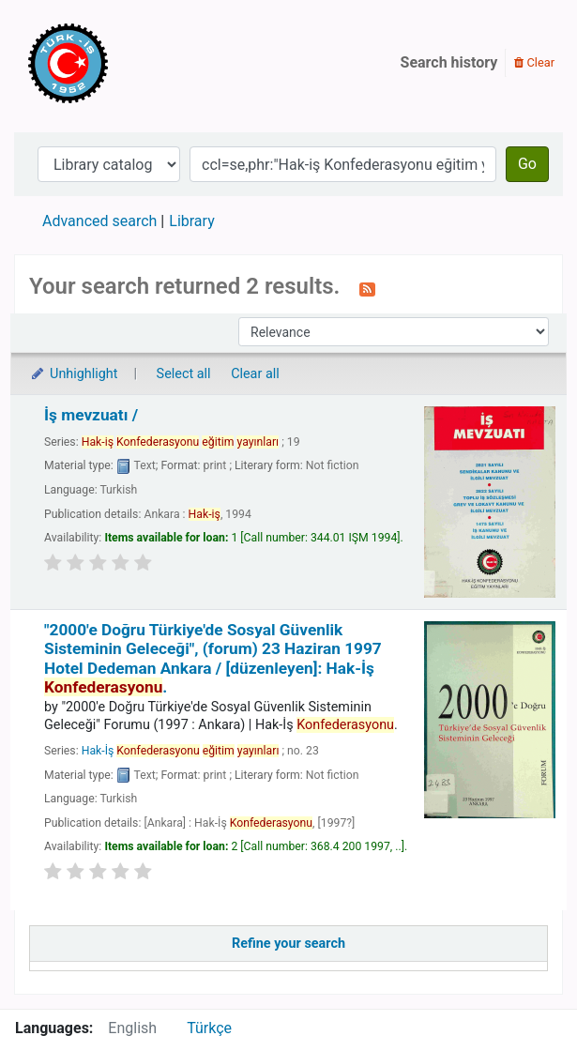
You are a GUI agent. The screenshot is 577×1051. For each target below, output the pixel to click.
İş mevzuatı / (91, 414)
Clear (534, 62)
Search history (449, 62)
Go (527, 164)
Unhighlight (73, 374)
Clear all (255, 374)
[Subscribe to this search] (367, 288)
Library (191, 221)
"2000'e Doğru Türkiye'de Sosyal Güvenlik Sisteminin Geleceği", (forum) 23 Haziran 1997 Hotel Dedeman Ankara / (213, 658)
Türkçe (209, 1028)
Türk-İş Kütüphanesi (122, 63)
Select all (184, 374)
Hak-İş (181, 750)
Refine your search (288, 944)
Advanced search (99, 221)
